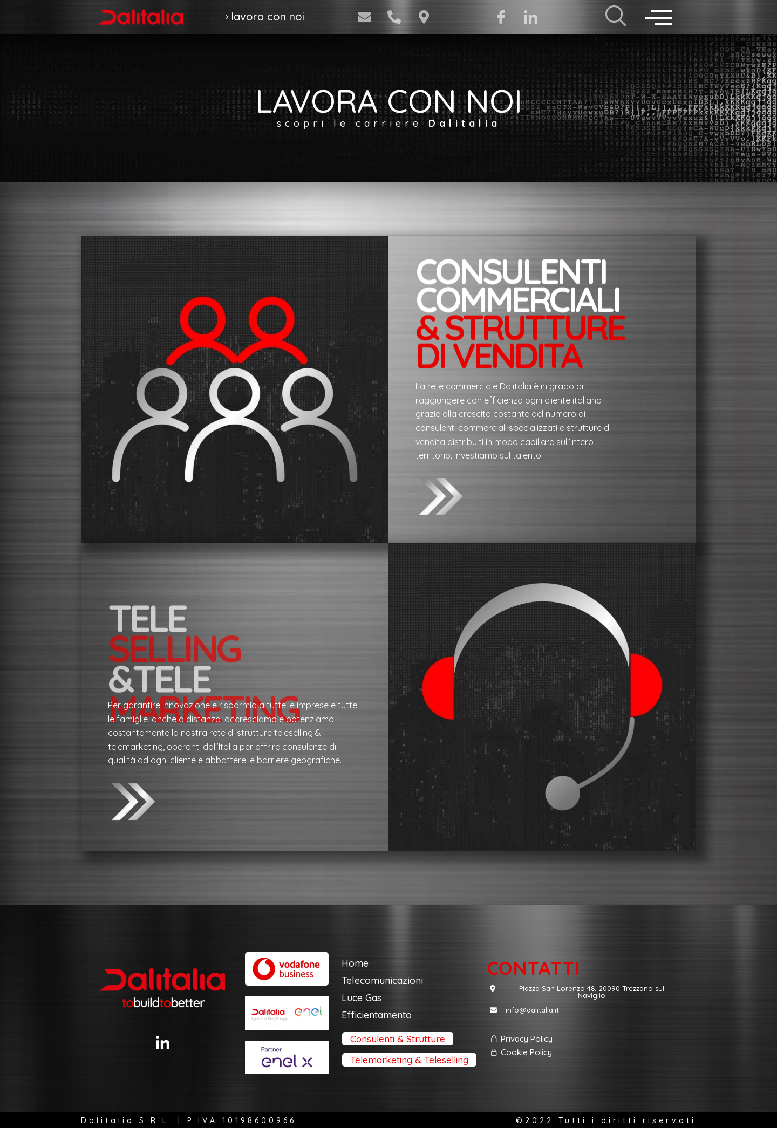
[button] (260, 17)
